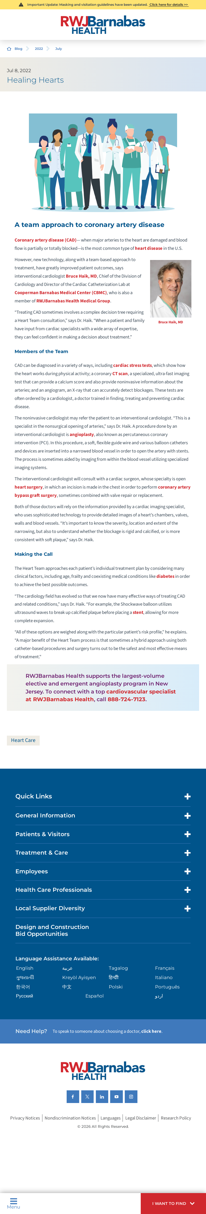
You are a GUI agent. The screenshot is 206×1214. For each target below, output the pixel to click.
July (58, 49)
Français (164, 968)
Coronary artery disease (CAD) (46, 240)
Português (167, 987)
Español (94, 996)
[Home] (103, 24)
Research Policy (176, 1118)
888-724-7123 (126, 699)
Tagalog (118, 968)
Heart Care (23, 740)
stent (138, 612)
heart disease (148, 248)
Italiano (164, 977)
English (24, 968)
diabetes (165, 576)
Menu (13, 1203)
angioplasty (82, 434)
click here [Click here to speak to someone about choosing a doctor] (151, 1031)
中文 (67, 987)
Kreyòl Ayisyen (79, 977)
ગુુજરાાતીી (25, 977)
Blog (18, 49)
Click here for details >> (169, 4)
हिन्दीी (113, 977)
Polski (116, 987)
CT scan (120, 373)
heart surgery (29, 487)
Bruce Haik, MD (170, 322)
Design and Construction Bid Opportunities (52, 930)
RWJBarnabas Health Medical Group (73, 301)
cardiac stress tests (132, 365)
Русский (24, 996)
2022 (39, 49)
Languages (111, 1118)
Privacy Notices (25, 1118)
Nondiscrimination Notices (70, 1118)
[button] (173, 1203)
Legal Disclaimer (140, 1118)
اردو (159, 996)
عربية (67, 968)
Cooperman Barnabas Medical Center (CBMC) (61, 292)
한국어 (23, 987)
